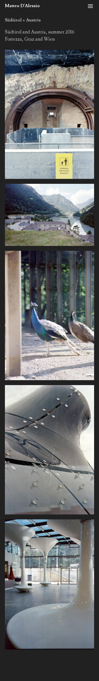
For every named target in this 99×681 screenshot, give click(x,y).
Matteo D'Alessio (22, 6)
